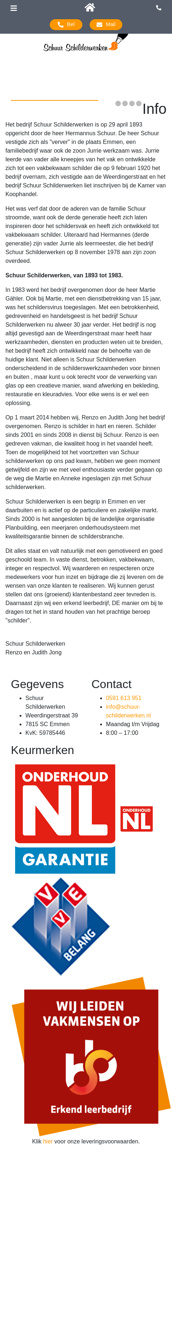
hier (48, 1141)
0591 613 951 (124, 698)
